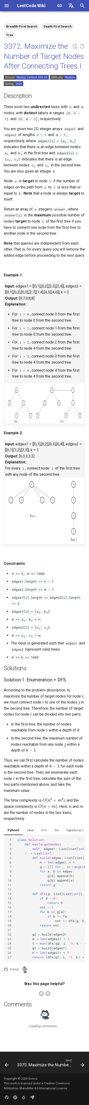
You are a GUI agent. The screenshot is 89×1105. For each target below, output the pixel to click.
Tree (9, 35)
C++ (44, 830)
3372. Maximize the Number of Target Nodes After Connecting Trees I (44, 56)
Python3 (13, 830)
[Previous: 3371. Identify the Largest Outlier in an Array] (6, 1064)
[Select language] (71, 5)
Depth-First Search (57, 26)
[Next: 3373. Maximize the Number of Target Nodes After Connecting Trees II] (50, 1064)
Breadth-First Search (21, 26)
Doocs (32, 1078)
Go (57, 830)
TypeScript (74, 830)
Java (30, 830)
